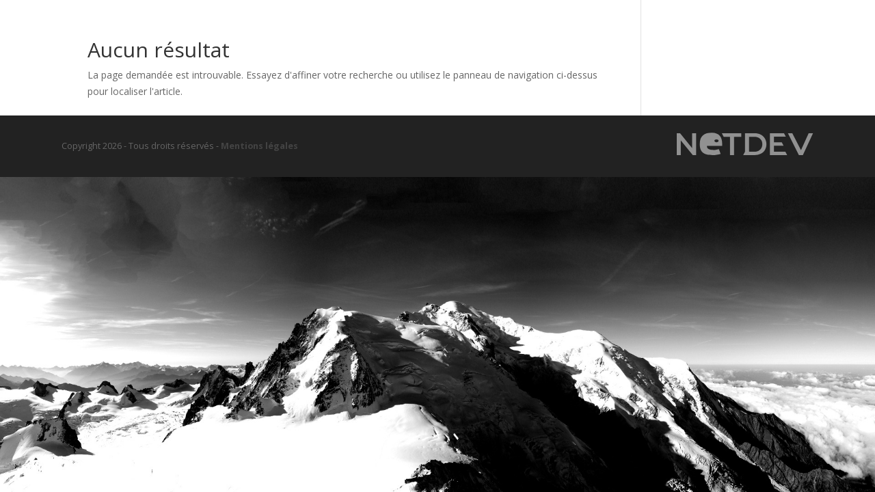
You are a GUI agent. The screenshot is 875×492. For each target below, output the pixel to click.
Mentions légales (259, 146)
